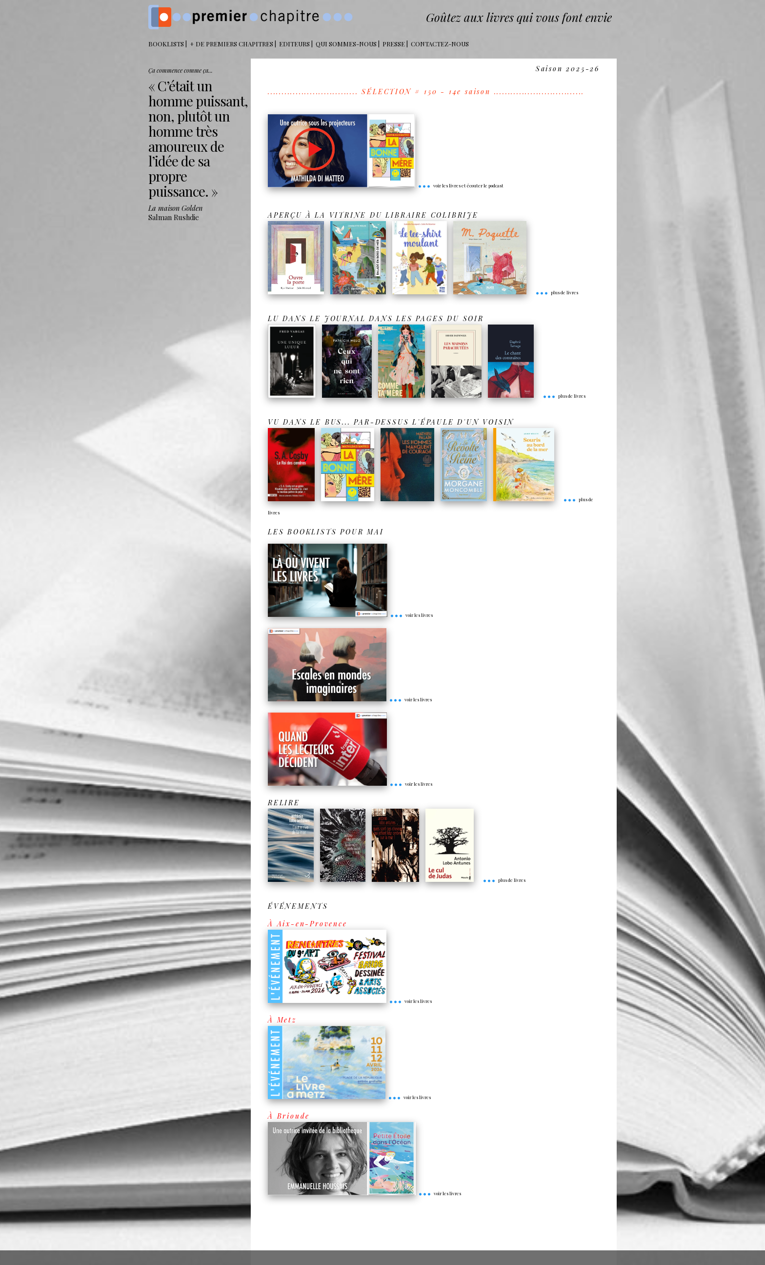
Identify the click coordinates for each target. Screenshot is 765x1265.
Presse (393, 44)
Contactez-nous (440, 44)
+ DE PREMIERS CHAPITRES (231, 44)
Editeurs (294, 44)
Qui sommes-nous (346, 44)
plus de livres (556, 292)
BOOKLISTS (166, 44)
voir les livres (411, 615)
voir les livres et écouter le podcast (460, 185)
